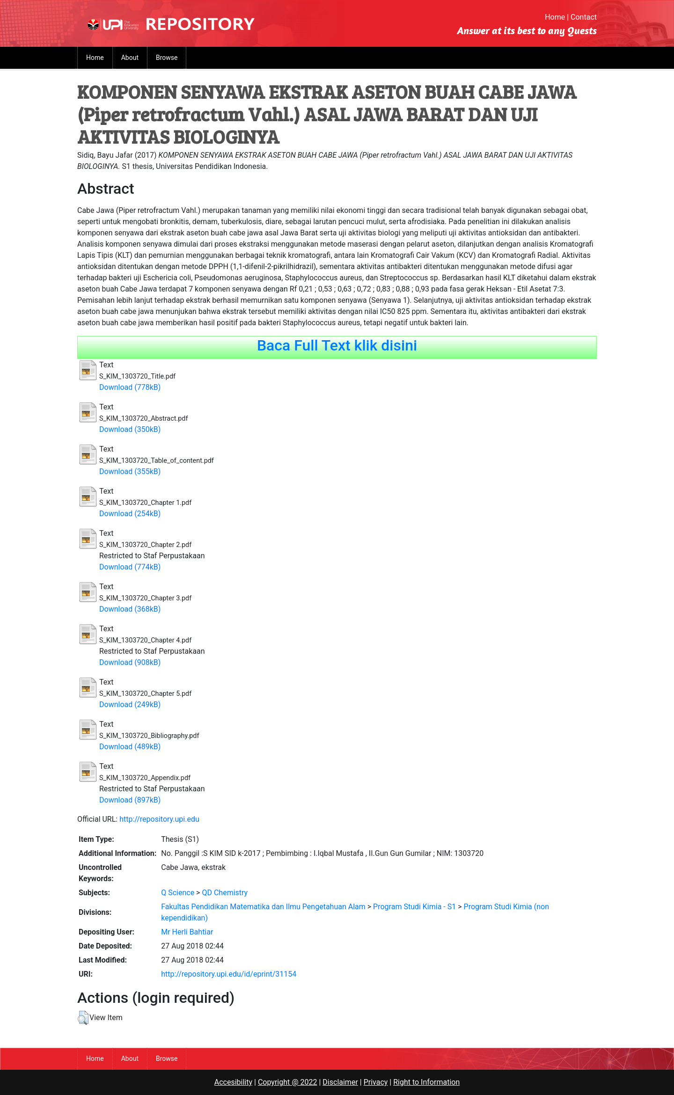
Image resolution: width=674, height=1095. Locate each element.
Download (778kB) (130, 387)
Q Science (177, 892)
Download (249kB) (130, 704)
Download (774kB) (130, 566)
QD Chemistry (225, 892)
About (130, 57)
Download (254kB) (130, 513)
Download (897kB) (130, 800)
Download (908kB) (130, 662)
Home (555, 17)
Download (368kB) (130, 609)
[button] (83, 1018)
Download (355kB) (130, 471)
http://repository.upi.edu (159, 819)
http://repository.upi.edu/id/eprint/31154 (228, 974)
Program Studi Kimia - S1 (414, 906)
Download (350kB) (130, 429)
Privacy (376, 1082)
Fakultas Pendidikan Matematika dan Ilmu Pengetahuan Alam (263, 906)
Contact (584, 17)
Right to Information (426, 1082)
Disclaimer (340, 1082)
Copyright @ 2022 (287, 1082)
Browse (166, 57)
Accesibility (233, 1082)
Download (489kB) (130, 746)
